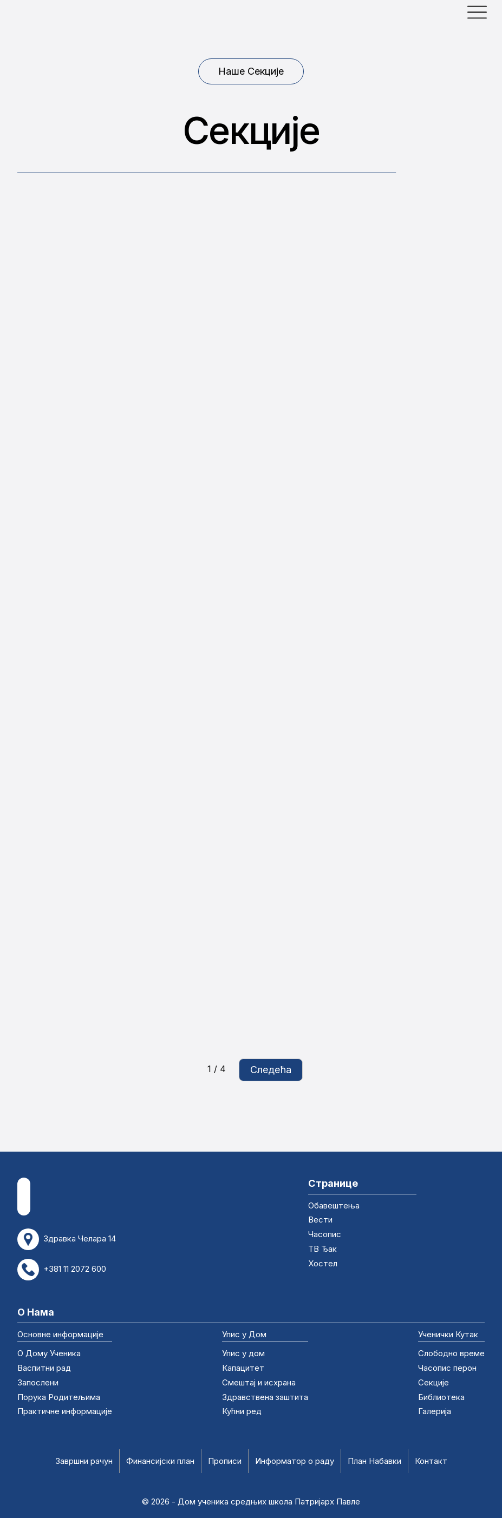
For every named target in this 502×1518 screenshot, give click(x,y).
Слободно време (451, 1354)
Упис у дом (243, 1354)
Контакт (431, 1461)
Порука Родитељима (58, 1398)
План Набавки (374, 1461)
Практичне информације (64, 1412)
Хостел (322, 1264)
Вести (320, 1221)
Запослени (37, 1383)
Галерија (434, 1412)
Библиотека (441, 1398)
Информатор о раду (294, 1461)
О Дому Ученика (49, 1354)
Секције (433, 1383)
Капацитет (243, 1369)
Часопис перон (447, 1369)
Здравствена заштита (265, 1398)
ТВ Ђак (322, 1249)
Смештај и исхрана (259, 1383)
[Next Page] (271, 1070)
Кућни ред (242, 1412)
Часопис (324, 1235)
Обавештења (334, 1206)
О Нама (35, 1312)
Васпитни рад (44, 1369)
